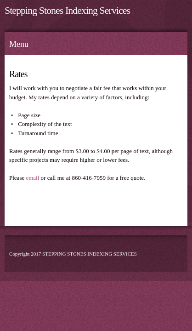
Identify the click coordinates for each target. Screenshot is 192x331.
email (32, 177)
